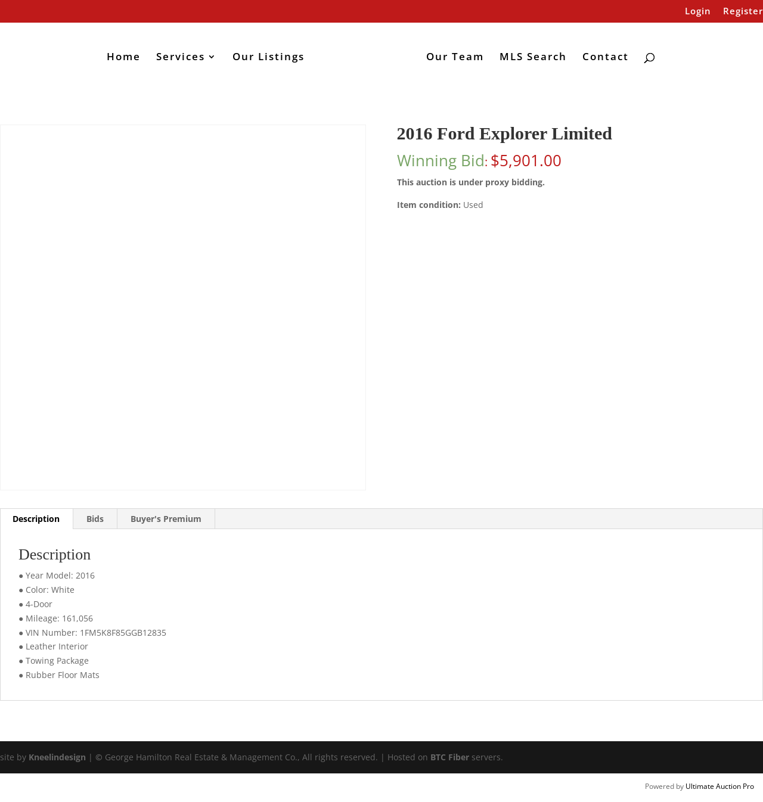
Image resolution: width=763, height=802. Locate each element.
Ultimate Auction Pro (720, 786)
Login (698, 12)
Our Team (455, 57)
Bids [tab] (95, 518)
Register (743, 12)
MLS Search (533, 57)
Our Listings (268, 57)
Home (124, 57)
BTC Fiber (449, 757)
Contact (605, 57)
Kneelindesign (57, 757)
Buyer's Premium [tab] (166, 518)
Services (180, 57)
